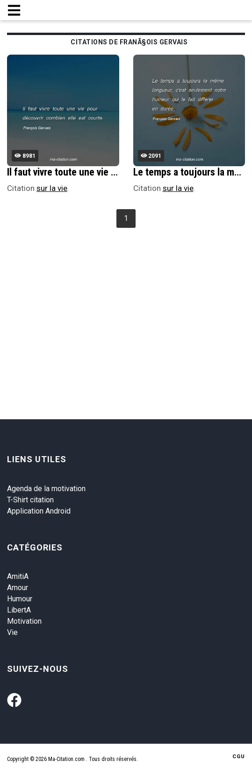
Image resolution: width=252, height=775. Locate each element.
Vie (12, 632)
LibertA (19, 610)
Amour (17, 587)
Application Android (39, 511)
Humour (19, 598)
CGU (238, 757)
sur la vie (51, 188)
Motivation (24, 621)
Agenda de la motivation (46, 488)
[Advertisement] (129, 300)
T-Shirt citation (30, 499)
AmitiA (18, 576)
